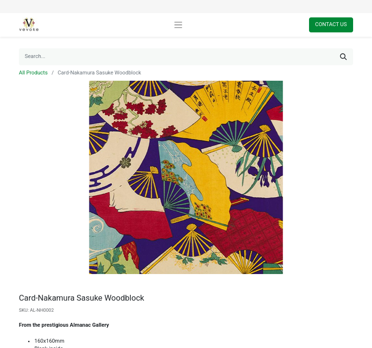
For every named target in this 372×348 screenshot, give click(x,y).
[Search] (343, 56)
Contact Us (331, 24)
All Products (33, 73)
